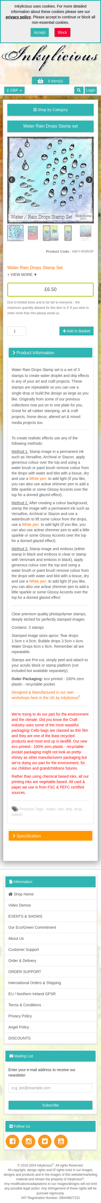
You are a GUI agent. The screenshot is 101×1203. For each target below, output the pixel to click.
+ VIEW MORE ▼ (22, 274)
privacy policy (18, 17)
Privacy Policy (20, 1016)
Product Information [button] (33, 352)
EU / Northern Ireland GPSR (32, 994)
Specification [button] (27, 836)
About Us (16, 938)
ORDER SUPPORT (24, 972)
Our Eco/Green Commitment (32, 927)
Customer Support (23, 949)
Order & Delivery (22, 960)
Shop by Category (50, 110)
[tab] (50, 352)
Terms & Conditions (24, 1005)
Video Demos (19, 905)
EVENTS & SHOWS (25, 916)
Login (90, 90)
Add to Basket (76, 331)
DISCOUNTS (19, 1038)
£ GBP (14, 90)
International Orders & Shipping (34, 983)
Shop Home (21, 894)
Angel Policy (18, 1027)
